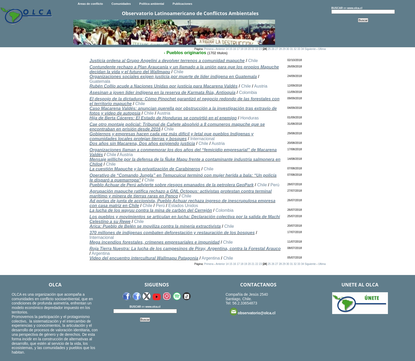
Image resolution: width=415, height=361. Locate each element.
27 (276, 49)
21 (252, 49)
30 (287, 49)
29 (284, 49)
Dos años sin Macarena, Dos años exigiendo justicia (142, 143)
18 (242, 49)
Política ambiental (151, 3)
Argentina (101, 253)
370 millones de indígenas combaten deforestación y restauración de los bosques (172, 232)
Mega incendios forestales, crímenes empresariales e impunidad (154, 242)
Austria (260, 86)
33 (298, 49)
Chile (253, 60)
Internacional (202, 138)
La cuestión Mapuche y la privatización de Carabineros (144, 169)
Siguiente (310, 49)
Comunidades (121, 3)
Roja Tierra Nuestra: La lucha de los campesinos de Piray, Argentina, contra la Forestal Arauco (185, 248)
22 (256, 49)
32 (295, 49)
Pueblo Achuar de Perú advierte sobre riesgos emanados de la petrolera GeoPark (171, 185)
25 (269, 49)
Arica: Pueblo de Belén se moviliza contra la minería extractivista (155, 226)
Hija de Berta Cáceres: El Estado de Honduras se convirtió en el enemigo (163, 118)
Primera (208, 49)
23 (260, 49)
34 (302, 49)
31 (291, 49)
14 (227, 49)
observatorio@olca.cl (252, 312)
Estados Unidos (183, 205)
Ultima (322, 49)
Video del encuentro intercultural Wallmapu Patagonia (143, 258)
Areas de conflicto (90, 3)
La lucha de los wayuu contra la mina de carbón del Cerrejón (150, 210)
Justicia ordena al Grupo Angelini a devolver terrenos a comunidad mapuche (167, 60)
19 (245, 49)
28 (280, 49)
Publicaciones (182, 3)
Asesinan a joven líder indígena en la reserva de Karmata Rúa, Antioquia (162, 92)
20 (249, 49)
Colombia (248, 92)
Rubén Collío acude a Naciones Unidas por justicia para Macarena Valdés (163, 86)
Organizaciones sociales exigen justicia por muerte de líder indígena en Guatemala (173, 76)
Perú (274, 185)
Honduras (249, 118)
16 (234, 49)
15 (230, 49)
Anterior (220, 49)
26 (272, 49)
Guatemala (99, 81)
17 (238, 49)
